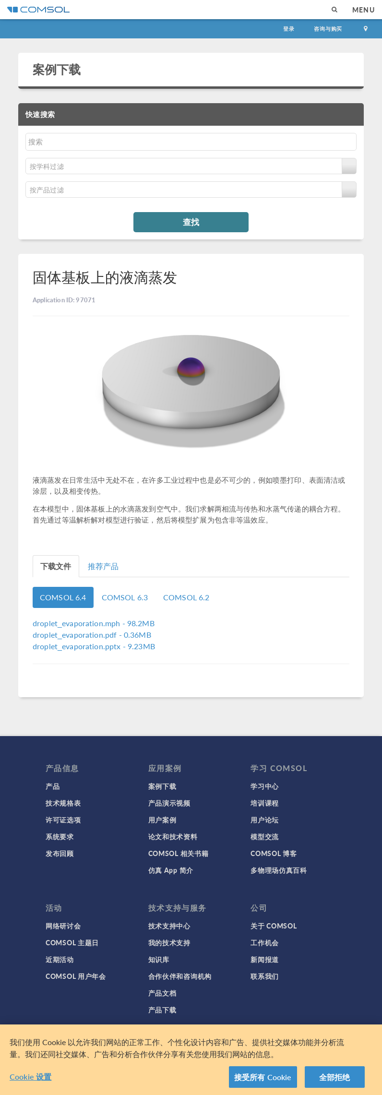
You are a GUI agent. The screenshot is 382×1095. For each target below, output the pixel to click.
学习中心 (265, 786)
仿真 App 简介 (170, 870)
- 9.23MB (94, 646)
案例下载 (57, 69)
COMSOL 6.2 (186, 597)
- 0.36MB (92, 634)
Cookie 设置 (30, 1079)
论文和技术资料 (173, 836)
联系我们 (265, 976)
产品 (53, 786)
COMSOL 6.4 (63, 597)
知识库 (158, 959)
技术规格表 (63, 803)
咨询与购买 (328, 28)
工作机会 (265, 942)
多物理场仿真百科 (279, 870)
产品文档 (162, 993)
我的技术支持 (169, 942)
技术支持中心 (169, 925)
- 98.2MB (94, 623)
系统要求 (60, 836)
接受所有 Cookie (263, 1080)
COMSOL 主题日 (72, 942)
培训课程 (265, 803)
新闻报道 (265, 959)
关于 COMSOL (274, 925)
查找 (191, 221)
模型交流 (265, 836)
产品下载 (162, 1009)
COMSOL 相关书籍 (178, 853)
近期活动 (60, 959)
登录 (289, 28)
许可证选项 (63, 819)
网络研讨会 (63, 925)
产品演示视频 (169, 803)
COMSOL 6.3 (125, 597)
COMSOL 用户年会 (76, 976)
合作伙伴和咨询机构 (180, 976)
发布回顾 (60, 853)
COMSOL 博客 (274, 853)
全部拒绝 (334, 1080)
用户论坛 (265, 819)
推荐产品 (103, 565)
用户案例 (162, 819)
